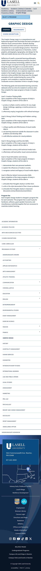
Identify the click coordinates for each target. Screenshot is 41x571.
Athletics (20, 524)
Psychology (7, 404)
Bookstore (20, 521)
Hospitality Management (11, 349)
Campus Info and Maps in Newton (20, 554)
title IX (22, 568)
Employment (20, 508)
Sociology (6, 415)
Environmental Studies (11, 310)
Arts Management (9, 271)
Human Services (8, 354)
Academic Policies (8, 227)
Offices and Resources (20, 527)
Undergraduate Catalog (24, 11)
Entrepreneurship (9, 305)
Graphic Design (21, 13)
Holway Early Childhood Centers (20, 486)
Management (7, 388)
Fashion (22, 326)
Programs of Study (7, 13)
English (22, 298)
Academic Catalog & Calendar (21, 8)
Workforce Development (20, 493)
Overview (6, 30)
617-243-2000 (11, 460)
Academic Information (10, 221)
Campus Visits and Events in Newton (21, 558)
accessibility (14, 568)
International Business (11, 371)
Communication (22, 281)
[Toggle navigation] (35, 3)
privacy (28, 568)
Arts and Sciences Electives (11, 232)
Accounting (7, 260)
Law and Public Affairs (10, 377)
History (5, 343)
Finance (22, 331)
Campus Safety (20, 533)
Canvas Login (20, 514)
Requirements (19, 30)
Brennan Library (20, 511)
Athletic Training (9, 277)
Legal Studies (7, 382)
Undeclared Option (9, 427)
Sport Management (9, 421)
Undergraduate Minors (11, 255)
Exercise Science (8, 321)
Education (22, 292)
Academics (5, 8)
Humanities (6, 360)
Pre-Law (5, 399)
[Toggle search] (38, 3)
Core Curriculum (8, 244)
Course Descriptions (11, 34)
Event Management (9, 316)
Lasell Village (20, 490)
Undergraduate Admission (11, 432)
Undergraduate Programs (20, 550)
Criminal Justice (8, 288)
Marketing (6, 393)
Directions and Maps (20, 517)
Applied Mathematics (10, 266)
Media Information (20, 530)
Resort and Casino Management (14, 410)
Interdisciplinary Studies (11, 366)
